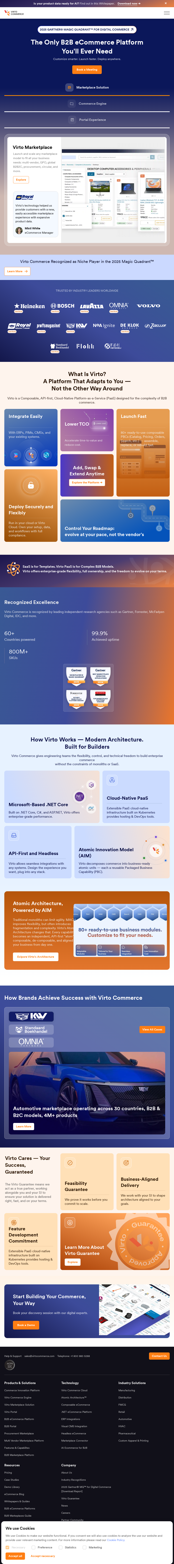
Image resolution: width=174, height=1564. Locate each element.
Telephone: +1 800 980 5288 (73, 1356)
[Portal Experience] (87, 120)
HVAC (121, 1426)
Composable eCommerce (75, 1404)
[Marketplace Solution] (87, 88)
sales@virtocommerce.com (39, 1356)
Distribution (124, 1397)
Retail (121, 1411)
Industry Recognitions (73, 1479)
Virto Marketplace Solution (19, 1404)
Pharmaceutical (127, 1433)
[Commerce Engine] (87, 104)
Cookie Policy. (116, 1540)
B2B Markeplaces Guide (17, 1515)
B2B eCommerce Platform (19, 1419)
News (64, 1505)
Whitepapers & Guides (17, 1501)
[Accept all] (15, 1556)
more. (33, 616)
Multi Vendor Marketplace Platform (24, 1440)
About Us (66, 1472)
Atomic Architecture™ (73, 1397)
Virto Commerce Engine (17, 1397)
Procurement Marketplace (19, 1433)
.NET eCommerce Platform (76, 1411)
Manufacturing (126, 1390)
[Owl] (31, 1030)
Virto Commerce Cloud (74, 1390)
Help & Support (13, 1356)
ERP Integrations (70, 1419)
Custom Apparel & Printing (133, 1440)
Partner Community (72, 1520)
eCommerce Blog (14, 1494)
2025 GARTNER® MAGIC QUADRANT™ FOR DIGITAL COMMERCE (87, 29)
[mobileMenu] (167, 13)
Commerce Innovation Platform (22, 1390)
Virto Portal (10, 1411)
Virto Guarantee (70, 1498)
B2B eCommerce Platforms (19, 1508)
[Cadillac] (31, 1017)
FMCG (122, 1404)
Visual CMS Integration (74, 1426)
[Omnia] (31, 1042)
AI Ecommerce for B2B (74, 1447)
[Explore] (21, 179)
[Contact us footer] (159, 1356)
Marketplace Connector (74, 1440)
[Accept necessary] (43, 1556)
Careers (65, 1512)
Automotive (125, 1419)
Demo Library (12, 1487)
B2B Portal (10, 1426)
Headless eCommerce (73, 1433)
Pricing (8, 1472)
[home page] (14, 13)
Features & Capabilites (16, 1447)
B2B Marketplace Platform (19, 1455)
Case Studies (11, 1479)
